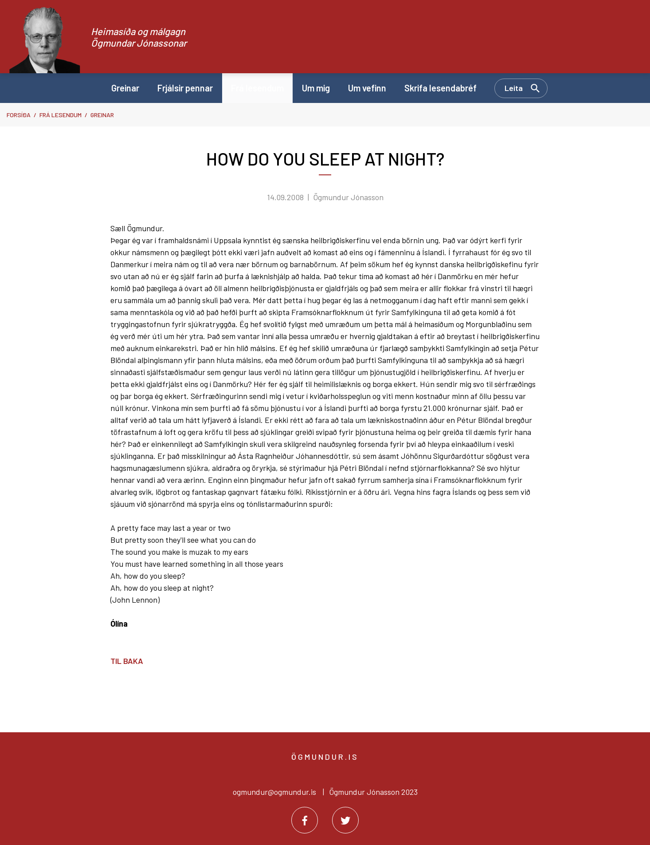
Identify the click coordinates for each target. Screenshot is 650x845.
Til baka (126, 661)
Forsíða (19, 114)
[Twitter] (345, 820)
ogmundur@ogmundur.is (274, 792)
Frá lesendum (60, 114)
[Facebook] (304, 820)
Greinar (102, 114)
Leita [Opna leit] (514, 88)
